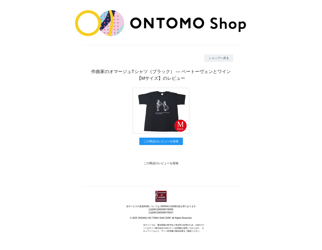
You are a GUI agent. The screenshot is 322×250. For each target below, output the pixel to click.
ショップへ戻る (219, 58)
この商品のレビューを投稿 (161, 141)
